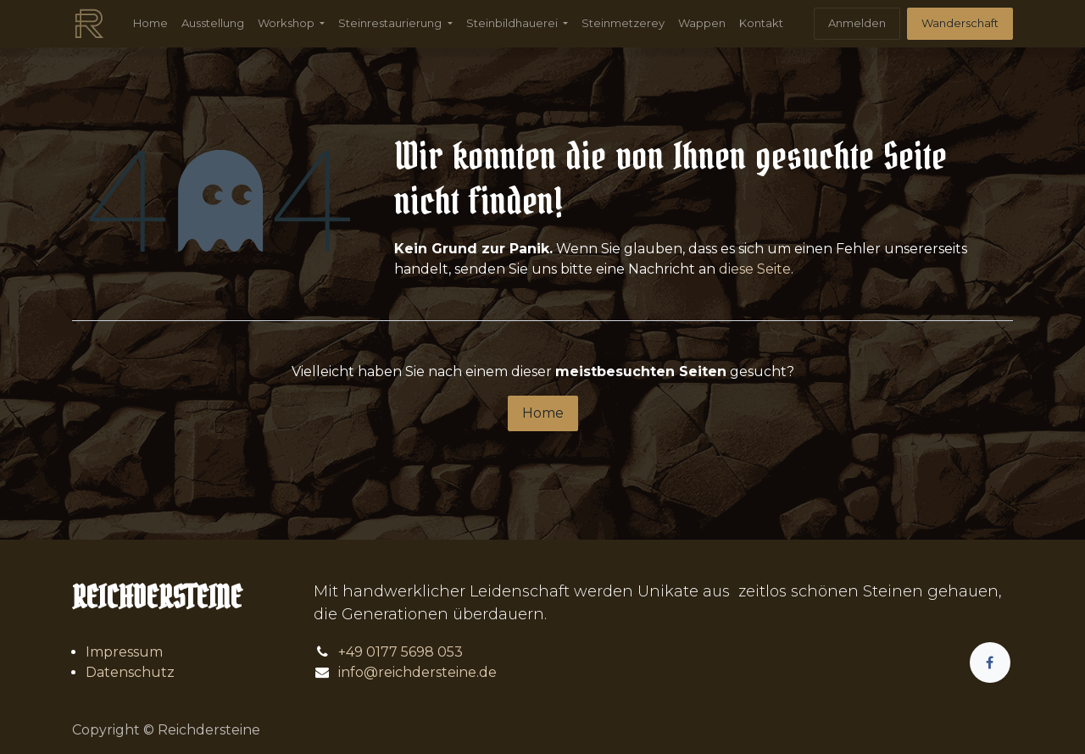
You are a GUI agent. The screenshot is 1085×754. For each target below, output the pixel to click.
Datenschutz (130, 672)
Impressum (124, 652)
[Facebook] (990, 662)
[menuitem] (150, 23)
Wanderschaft (960, 23)
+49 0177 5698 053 (400, 652)
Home (543, 413)
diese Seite (755, 269)
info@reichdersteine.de (417, 672)
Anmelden (857, 23)
